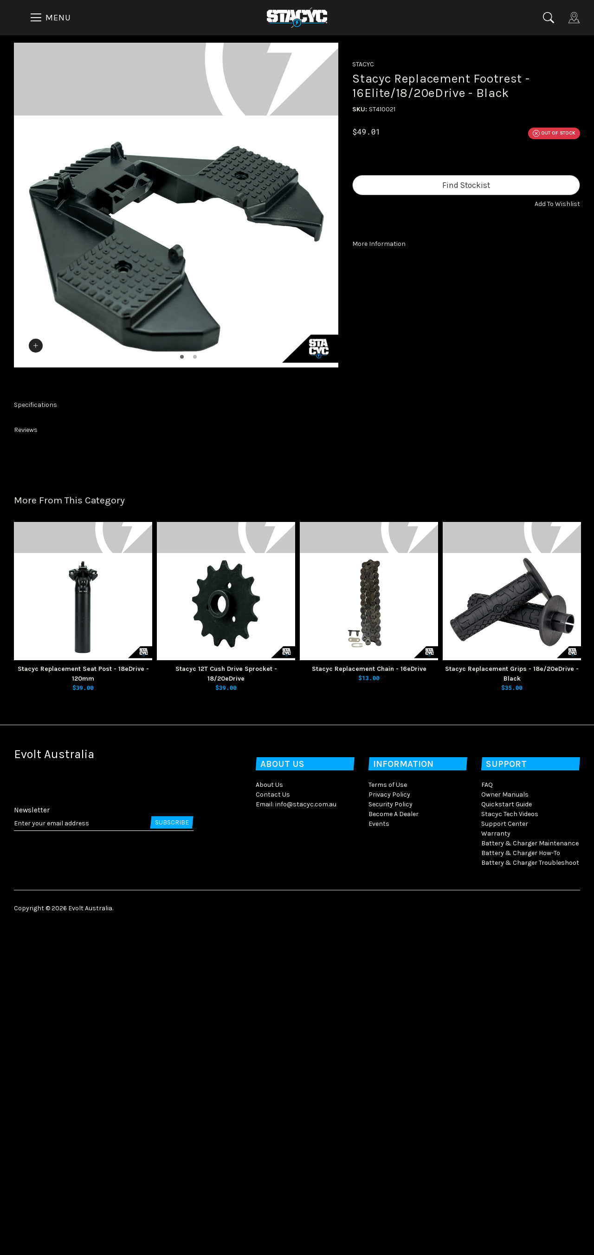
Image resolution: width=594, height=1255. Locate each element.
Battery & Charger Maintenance (530, 1172)
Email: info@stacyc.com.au (296, 1133)
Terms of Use (387, 1113)
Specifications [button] (35, 733)
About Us (269, 1113)
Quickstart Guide (506, 1133)
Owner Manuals (505, 1123)
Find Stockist (466, 185)
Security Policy (390, 1133)
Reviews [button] (26, 758)
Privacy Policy (389, 1123)
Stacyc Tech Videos (509, 1142)
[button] (557, 204)
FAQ (487, 1113)
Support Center (504, 1152)
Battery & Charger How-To (520, 1181)
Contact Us (273, 1123)
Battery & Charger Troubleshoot (530, 1191)
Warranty (495, 1162)
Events (378, 1152)
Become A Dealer (393, 1142)
